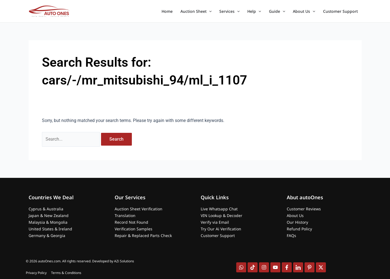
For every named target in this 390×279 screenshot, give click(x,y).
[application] (209, 11)
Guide (277, 11)
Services (229, 11)
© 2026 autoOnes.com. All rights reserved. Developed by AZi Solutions (80, 261)
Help (254, 11)
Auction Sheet (196, 11)
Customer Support (340, 11)
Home (167, 11)
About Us (304, 11)
